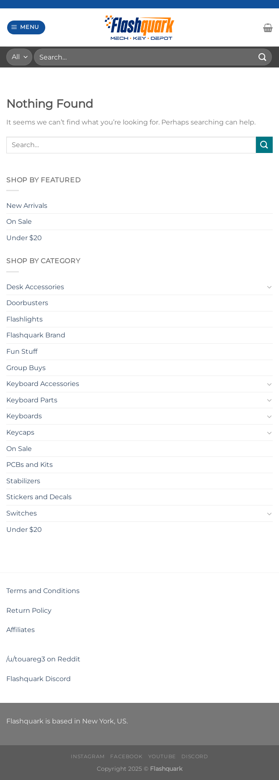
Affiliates (20, 630)
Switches (21, 513)
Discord (194, 756)
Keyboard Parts (31, 400)
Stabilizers (23, 481)
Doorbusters (27, 303)
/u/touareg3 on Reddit (43, 659)
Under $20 (24, 238)
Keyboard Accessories (42, 384)
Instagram (88, 756)
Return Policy (29, 610)
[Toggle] (269, 287)
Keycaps (20, 432)
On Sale (19, 221)
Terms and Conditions (43, 591)
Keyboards (24, 416)
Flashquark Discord (38, 679)
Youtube (162, 756)
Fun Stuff (21, 351)
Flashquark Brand (35, 335)
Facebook (126, 756)
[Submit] (262, 57)
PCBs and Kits (29, 465)
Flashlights (24, 319)
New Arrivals (26, 206)
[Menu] (26, 27)
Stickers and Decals (39, 497)
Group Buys (26, 368)
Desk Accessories (35, 287)
